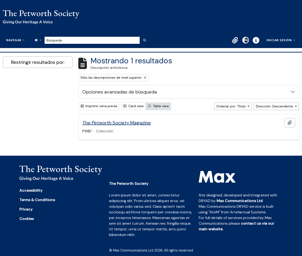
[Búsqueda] (92, 40)
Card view (133, 106)
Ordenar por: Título (231, 106)
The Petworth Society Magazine (116, 123)
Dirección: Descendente (275, 106)
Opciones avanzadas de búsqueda (119, 92)
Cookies (26, 218)
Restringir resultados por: (38, 62)
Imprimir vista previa (98, 106)
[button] (235, 40)
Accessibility (30, 190)
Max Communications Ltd (240, 200)
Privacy (26, 209)
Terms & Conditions (37, 199)
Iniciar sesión (279, 40)
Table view (158, 106)
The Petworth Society (128, 183)
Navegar (14, 40)
